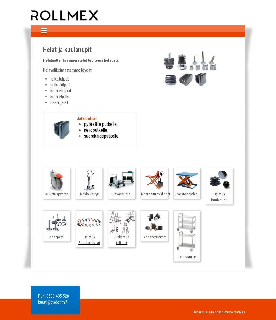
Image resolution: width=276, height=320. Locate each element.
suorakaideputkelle (101, 136)
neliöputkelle (95, 130)
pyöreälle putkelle (100, 124)
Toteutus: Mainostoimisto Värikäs (219, 312)
